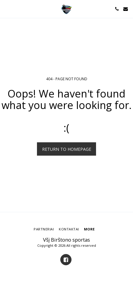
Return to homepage (66, 149)
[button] (7, 8)
